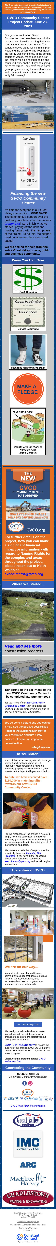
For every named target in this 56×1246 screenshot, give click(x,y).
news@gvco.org (31, 1228)
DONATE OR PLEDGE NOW (20, 1045)
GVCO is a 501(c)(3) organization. (28, 1106)
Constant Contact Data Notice (34, 1225)
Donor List (12, 223)
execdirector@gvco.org (24, 574)
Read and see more (23, 646)
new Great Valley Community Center (25, 704)
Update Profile (15, 1225)
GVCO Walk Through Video (28, 1025)
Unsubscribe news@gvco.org (28, 1222)
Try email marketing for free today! (28, 1242)
